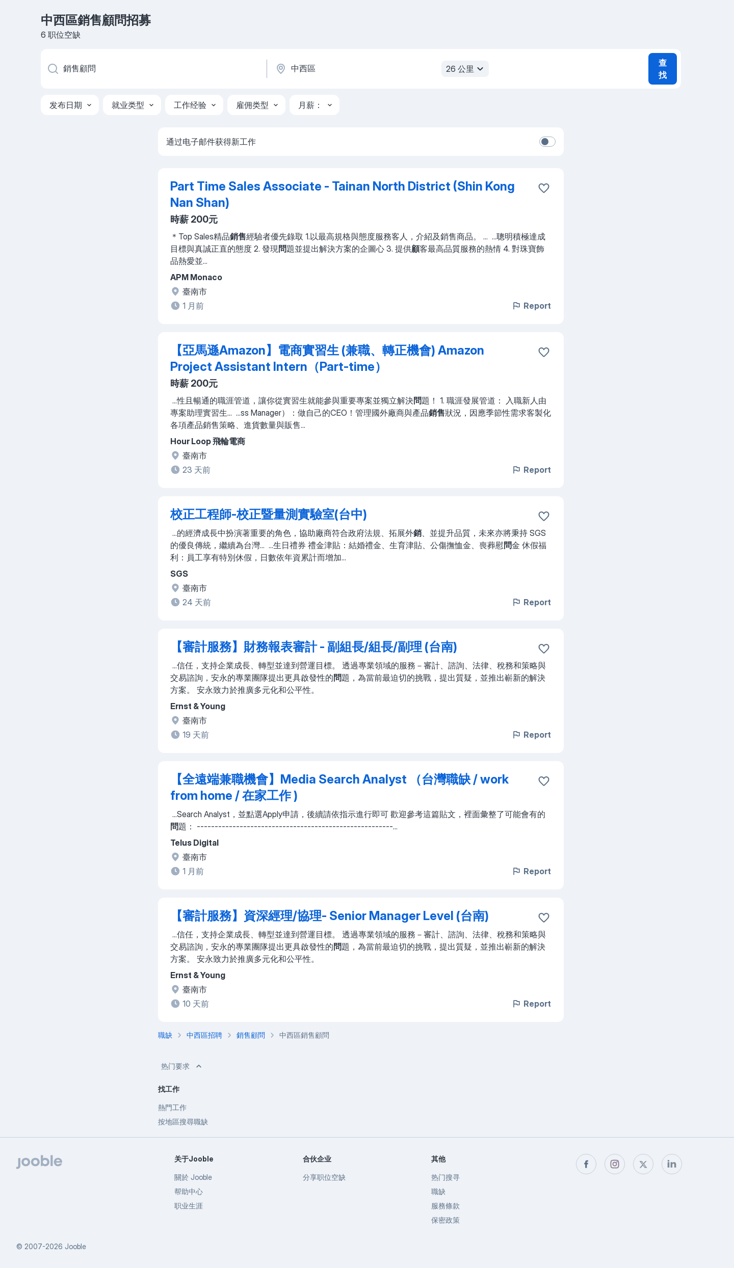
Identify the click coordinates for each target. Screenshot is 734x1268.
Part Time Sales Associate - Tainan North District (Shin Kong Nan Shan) (342, 194)
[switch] (547, 142)
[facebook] (586, 1164)
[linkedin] (672, 1164)
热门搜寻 (445, 1177)
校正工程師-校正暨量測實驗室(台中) (268, 514)
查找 (663, 69)
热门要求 (182, 1066)
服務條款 (445, 1205)
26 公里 (466, 69)
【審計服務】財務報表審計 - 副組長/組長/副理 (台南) (313, 646)
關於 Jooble (193, 1177)
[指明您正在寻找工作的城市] (381, 69)
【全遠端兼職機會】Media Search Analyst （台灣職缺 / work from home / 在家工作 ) (339, 787)
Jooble (75, 1246)
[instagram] (615, 1164)
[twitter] (643, 1164)
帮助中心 (188, 1191)
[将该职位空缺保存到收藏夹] (544, 188)
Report (531, 306)
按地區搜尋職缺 (183, 1121)
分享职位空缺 (324, 1177)
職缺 (438, 1191)
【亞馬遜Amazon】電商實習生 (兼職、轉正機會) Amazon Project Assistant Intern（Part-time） (327, 358)
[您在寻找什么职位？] (153, 69)
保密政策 (445, 1220)
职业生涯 (188, 1205)
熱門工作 (172, 1107)
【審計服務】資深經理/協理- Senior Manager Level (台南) (329, 915)
